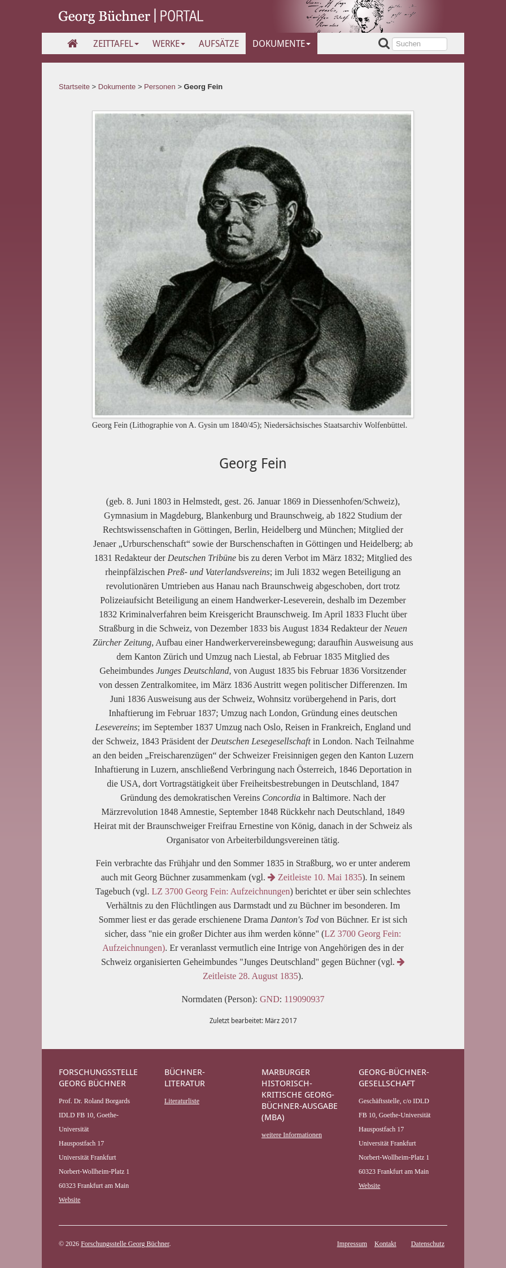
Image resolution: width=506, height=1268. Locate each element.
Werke (168, 43)
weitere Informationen (291, 1135)
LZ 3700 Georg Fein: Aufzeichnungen (220, 891)
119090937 (304, 999)
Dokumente (281, 43)
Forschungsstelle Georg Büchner (125, 1244)
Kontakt (385, 1244)
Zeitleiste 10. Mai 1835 (315, 877)
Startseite (74, 86)
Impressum (352, 1244)
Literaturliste (181, 1101)
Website (69, 1200)
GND (270, 999)
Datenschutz (427, 1244)
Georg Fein (203, 86)
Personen (160, 86)
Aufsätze (219, 43)
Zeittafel (116, 43)
